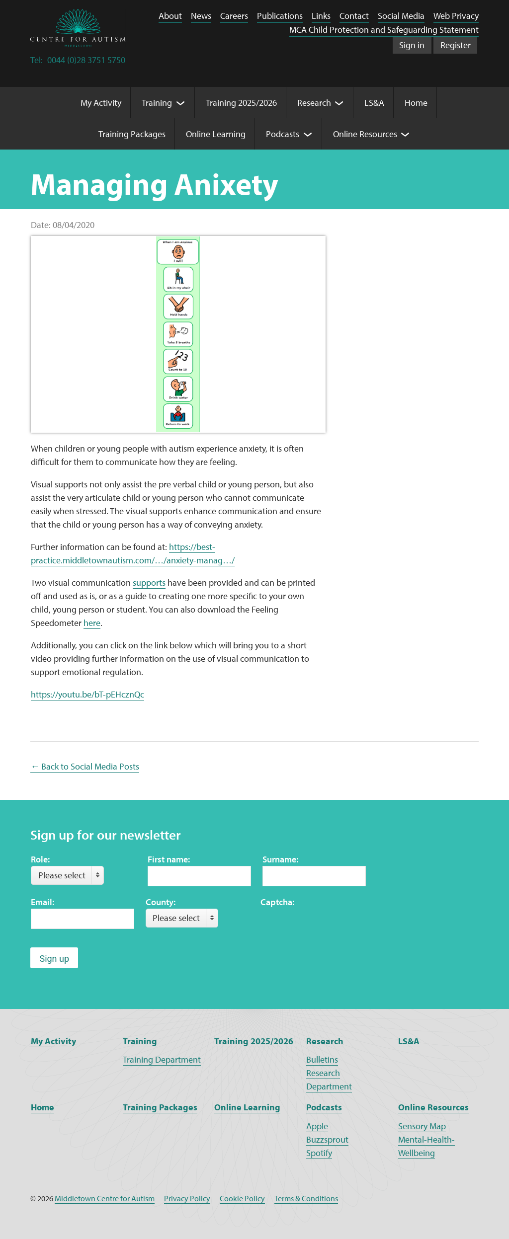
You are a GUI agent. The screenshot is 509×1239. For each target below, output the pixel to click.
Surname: (280, 859)
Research (324, 1041)
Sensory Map (422, 1126)
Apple (317, 1126)
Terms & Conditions (306, 1198)
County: (160, 902)
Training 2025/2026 (253, 1041)
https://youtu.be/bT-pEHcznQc (87, 694)
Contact (354, 15)
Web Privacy (456, 15)
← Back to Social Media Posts (84, 766)
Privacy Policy (187, 1198)
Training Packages (160, 1107)
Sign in (411, 45)
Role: (40, 859)
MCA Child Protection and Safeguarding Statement (384, 29)
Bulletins (322, 1059)
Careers (234, 15)
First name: (169, 859)
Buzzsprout (327, 1139)
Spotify (319, 1153)
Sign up (54, 958)
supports (149, 582)
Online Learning (247, 1107)
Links (321, 15)
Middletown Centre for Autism (105, 1198)
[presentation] (336, 928)
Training (140, 1041)
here (92, 622)
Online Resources (433, 1107)
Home (42, 1107)
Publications (280, 15)
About (170, 15)
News (201, 15)
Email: (42, 902)
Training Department (162, 1059)
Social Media (401, 15)
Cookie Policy (242, 1198)
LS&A (409, 1041)
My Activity (53, 1041)
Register (455, 45)
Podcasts (324, 1107)
